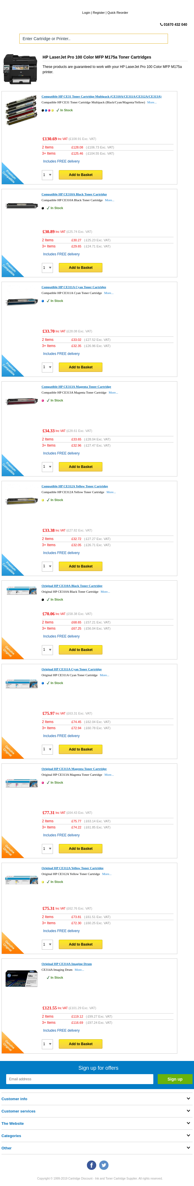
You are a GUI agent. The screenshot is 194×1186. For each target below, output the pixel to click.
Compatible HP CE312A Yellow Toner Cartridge (75, 486)
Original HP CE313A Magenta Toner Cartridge (74, 768)
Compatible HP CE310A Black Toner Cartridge (74, 194)
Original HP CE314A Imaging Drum (67, 963)
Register (99, 12)
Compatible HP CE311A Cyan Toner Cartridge (74, 287)
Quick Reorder (117, 12)
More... (152, 102)
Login (86, 12)
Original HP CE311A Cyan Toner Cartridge (72, 669)
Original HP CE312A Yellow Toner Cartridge (73, 868)
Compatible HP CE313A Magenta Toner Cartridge (76, 386)
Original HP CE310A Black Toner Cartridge (72, 585)
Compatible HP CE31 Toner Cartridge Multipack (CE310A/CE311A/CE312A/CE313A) (102, 96)
